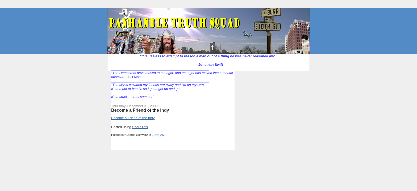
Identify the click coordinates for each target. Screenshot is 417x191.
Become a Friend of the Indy (140, 110)
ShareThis (140, 127)
